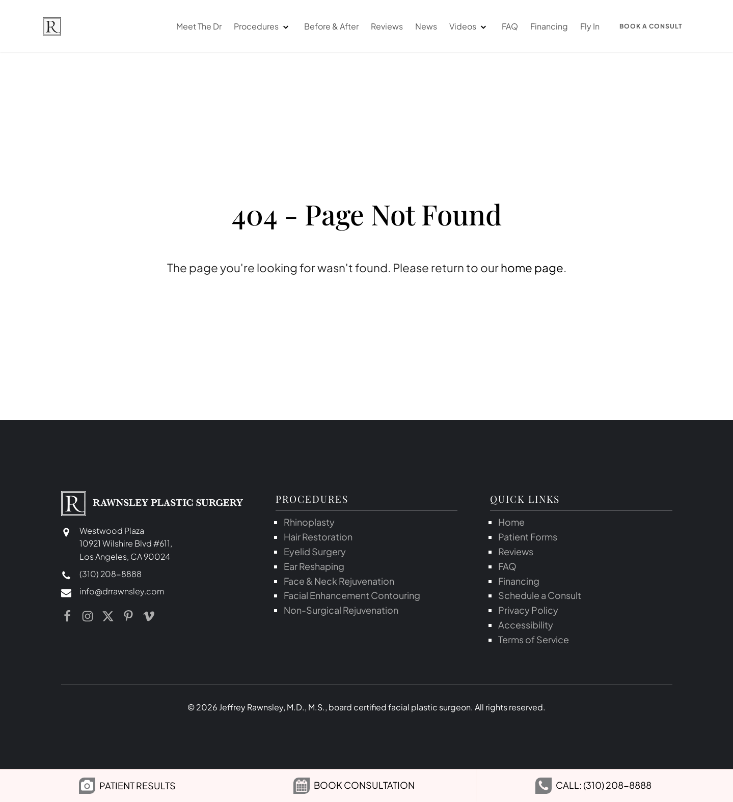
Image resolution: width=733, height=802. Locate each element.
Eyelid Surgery (315, 552)
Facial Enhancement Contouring (352, 596)
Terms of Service (533, 640)
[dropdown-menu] (282, 27)
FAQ (507, 26)
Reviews (384, 26)
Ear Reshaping (314, 566)
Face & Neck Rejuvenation (339, 581)
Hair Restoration (318, 537)
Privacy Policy (528, 611)
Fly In (586, 26)
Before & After (328, 26)
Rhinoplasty (309, 523)
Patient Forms (527, 537)
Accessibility (525, 625)
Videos (459, 26)
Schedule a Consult (539, 596)
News (423, 26)
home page (532, 269)
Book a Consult (649, 27)
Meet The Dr (196, 26)
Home (511, 523)
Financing (546, 26)
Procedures (253, 26)
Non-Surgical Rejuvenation (341, 611)
